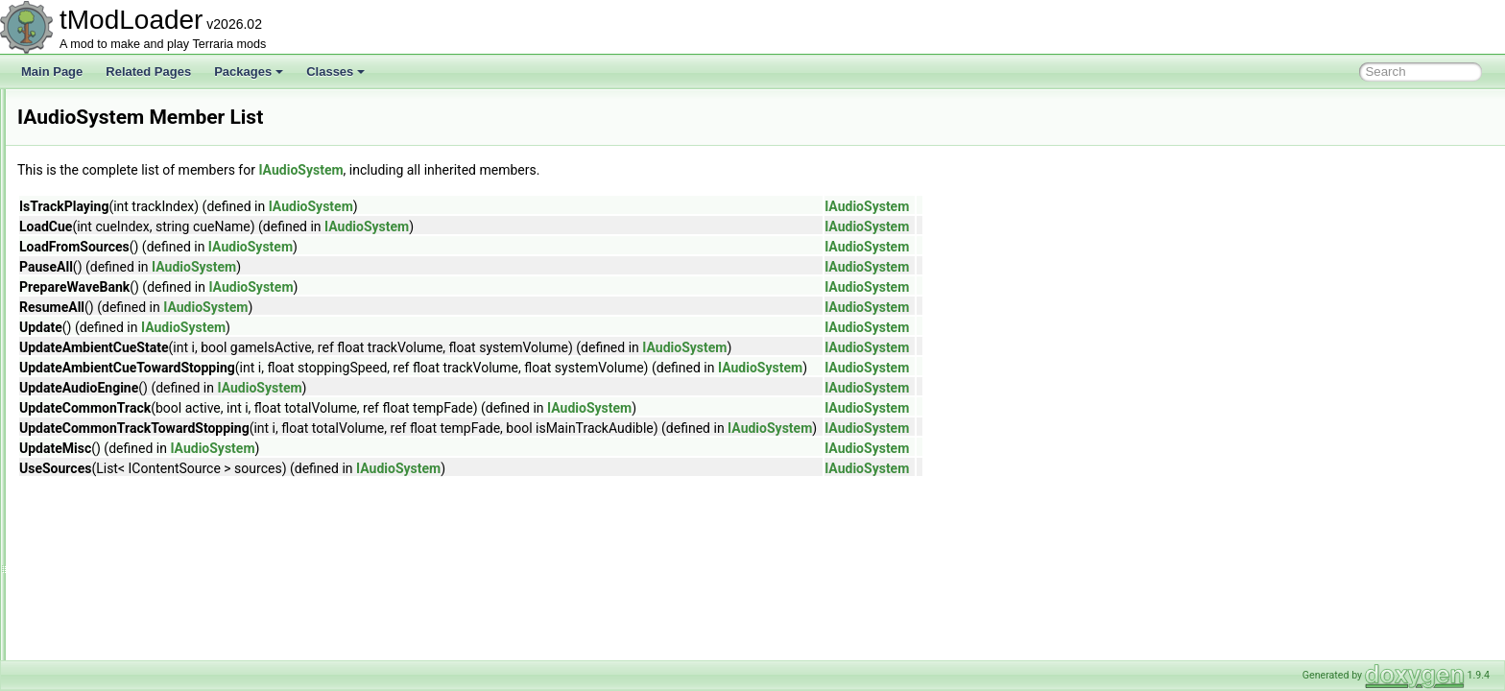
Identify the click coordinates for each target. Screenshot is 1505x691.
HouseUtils (91, 257)
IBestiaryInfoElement (116, 574)
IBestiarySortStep (108, 616)
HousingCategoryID (113, 278)
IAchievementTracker (117, 299)
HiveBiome (91, 130)
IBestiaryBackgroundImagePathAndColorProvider (189, 489)
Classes (335, 71)
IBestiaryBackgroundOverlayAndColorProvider (181, 510)
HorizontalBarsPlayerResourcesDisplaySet (172, 194)
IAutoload (87, 426)
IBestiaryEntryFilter (111, 553)
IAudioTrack (94, 405)
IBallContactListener (114, 468)
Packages (248, 71)
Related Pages (148, 71)
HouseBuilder (97, 215)
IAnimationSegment (113, 320)
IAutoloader (92, 447)
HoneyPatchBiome (110, 151)
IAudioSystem (98, 384)
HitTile (79, 109)
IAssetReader (98, 362)
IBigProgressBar (105, 658)
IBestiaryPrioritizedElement (132, 595)
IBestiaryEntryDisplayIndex (132, 531)
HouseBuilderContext (117, 236)
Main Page (52, 71)
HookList (85, 172)
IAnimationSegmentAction (129, 341)
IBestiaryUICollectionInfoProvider (147, 637)
